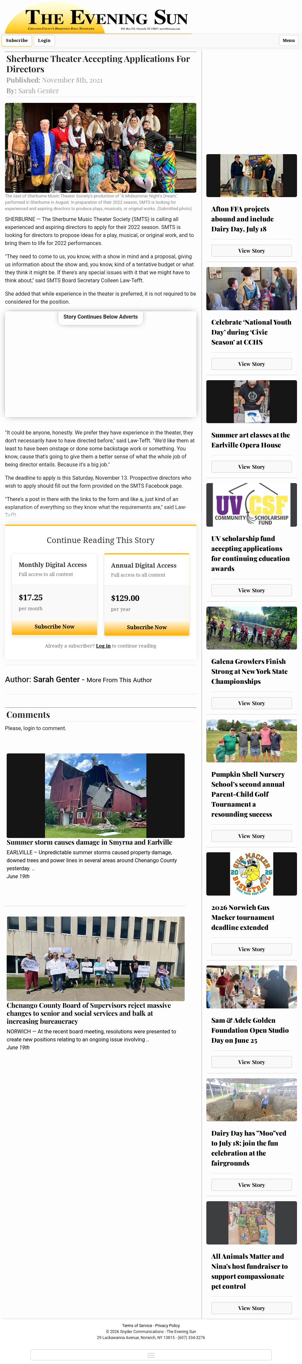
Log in (103, 646)
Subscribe (17, 40)
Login (44, 40)
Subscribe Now (55, 627)
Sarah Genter (57, 679)
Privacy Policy (167, 1325)
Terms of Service (137, 1325)
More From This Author (119, 680)
